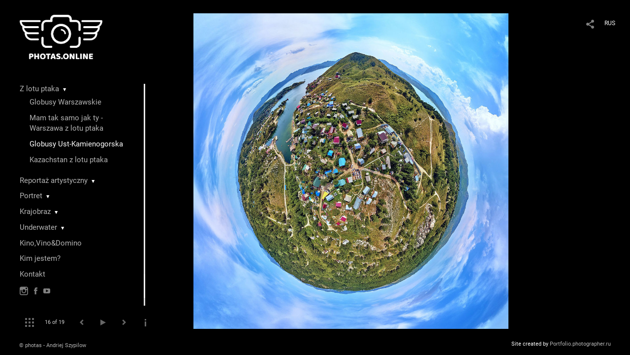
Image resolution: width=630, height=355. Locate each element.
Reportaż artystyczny (54, 180)
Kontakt (32, 274)
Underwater (38, 227)
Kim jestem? (40, 258)
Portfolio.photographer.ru (580, 344)
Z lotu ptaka (39, 88)
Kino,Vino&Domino (51, 243)
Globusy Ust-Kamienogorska (76, 144)
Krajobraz (35, 211)
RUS (609, 23)
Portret (31, 195)
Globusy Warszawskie (65, 102)
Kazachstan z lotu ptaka (69, 159)
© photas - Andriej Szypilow (52, 345)
